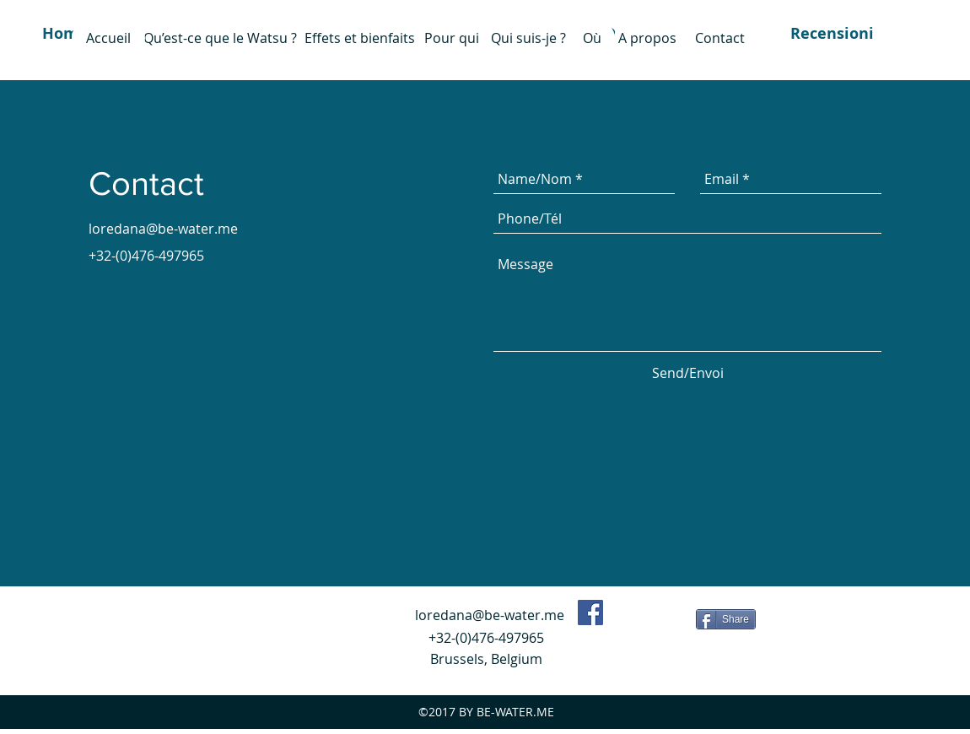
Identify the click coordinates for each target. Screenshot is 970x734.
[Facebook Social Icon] (590, 612)
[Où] (592, 38)
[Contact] (719, 38)
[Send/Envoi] (688, 373)
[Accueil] (108, 38)
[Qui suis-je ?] (528, 38)
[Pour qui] (451, 38)
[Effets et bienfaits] (359, 38)
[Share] (726, 619)
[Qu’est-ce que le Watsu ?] (220, 38)
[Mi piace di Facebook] (652, 617)
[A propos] (647, 38)
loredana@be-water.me (163, 228)
